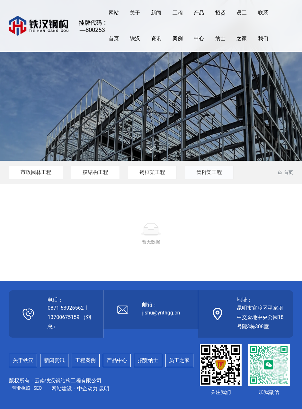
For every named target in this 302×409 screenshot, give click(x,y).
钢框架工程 (152, 172)
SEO (37, 388)
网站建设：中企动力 (74, 389)
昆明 (104, 389)
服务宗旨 (151, 63)
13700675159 (63, 317)
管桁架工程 (209, 172)
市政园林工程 (36, 172)
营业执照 (21, 388)
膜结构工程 (95, 172)
